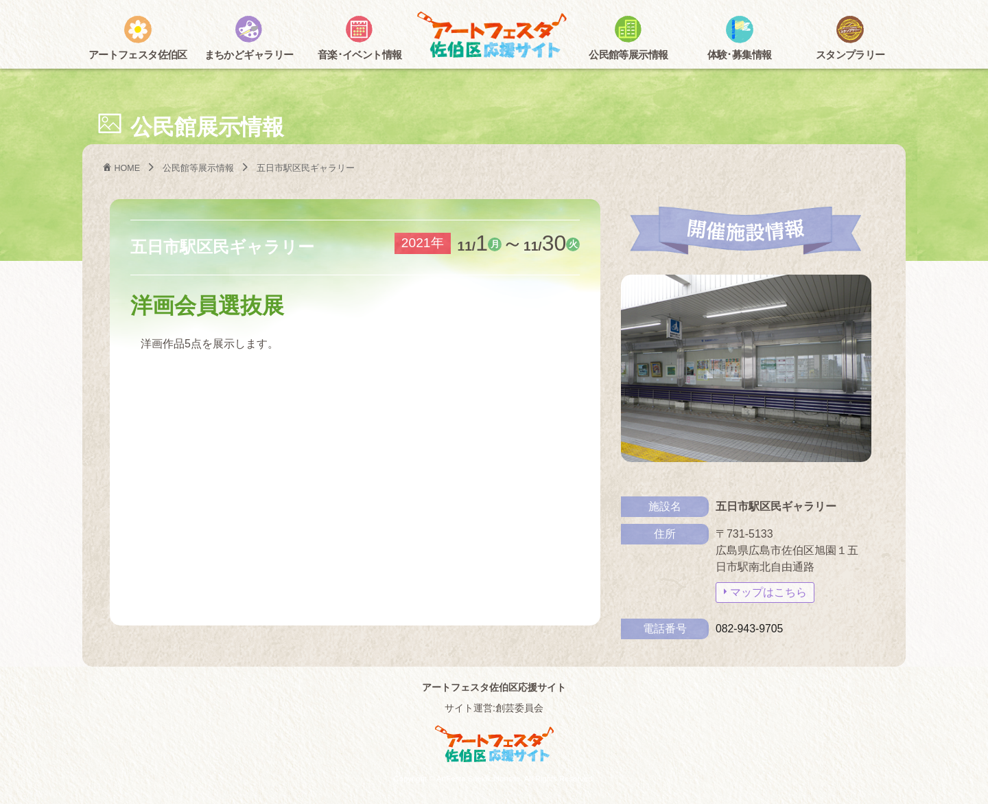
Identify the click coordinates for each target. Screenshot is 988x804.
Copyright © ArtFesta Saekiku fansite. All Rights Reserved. (494, 778)
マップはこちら (768, 592)
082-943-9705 (750, 628)
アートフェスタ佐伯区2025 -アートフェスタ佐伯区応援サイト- (494, 36)
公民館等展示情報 (199, 168)
